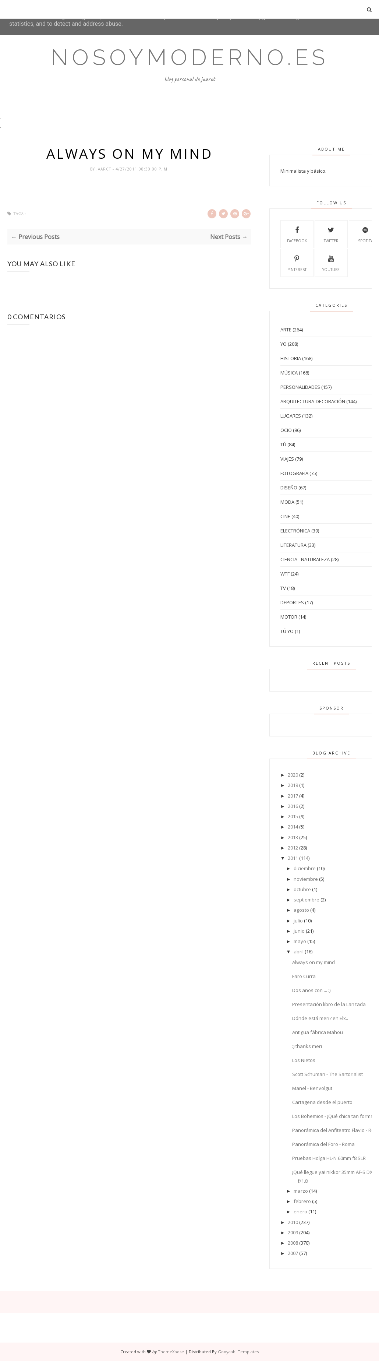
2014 (293, 826)
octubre (302, 889)
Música (289, 372)
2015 (293, 816)
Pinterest (297, 262)
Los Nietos (303, 1060)
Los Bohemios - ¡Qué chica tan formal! (334, 1116)
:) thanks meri (307, 1046)
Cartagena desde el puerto (322, 1102)
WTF (285, 573)
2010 (293, 1222)
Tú (283, 444)
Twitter (331, 233)
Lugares (290, 415)
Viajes (287, 459)
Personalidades (300, 387)
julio (298, 920)
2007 (293, 1253)
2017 (293, 795)
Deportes (292, 602)
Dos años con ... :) (311, 990)
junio (299, 931)
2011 (293, 858)
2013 (293, 837)
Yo (283, 344)
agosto (301, 910)
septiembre (306, 899)
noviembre (306, 879)
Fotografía (294, 473)
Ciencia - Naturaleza (305, 559)
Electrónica (295, 530)
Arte (285, 329)
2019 (293, 785)
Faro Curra (304, 976)
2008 (293, 1242)
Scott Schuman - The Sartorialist (327, 1074)
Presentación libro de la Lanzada (329, 1004)
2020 (293, 774)
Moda (287, 502)
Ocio (286, 430)
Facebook (297, 233)
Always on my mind (313, 962)
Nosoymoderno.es (190, 57)
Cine (285, 516)
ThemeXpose (171, 1351)
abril (299, 951)
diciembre (305, 868)
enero (300, 1211)
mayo (300, 941)
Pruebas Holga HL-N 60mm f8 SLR (329, 1158)
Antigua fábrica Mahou (317, 1032)
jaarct (104, 169)
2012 (293, 847)
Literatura (293, 545)
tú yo (287, 631)
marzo (301, 1191)
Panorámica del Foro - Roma (323, 1144)
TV (283, 588)
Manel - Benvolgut (312, 1088)
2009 (293, 1232)
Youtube (331, 262)
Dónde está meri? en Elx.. (320, 1018)
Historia (290, 358)
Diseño (288, 487)
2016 (293, 806)
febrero (302, 1201)
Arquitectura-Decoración (312, 401)
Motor (288, 616)
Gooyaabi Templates (238, 1351)
